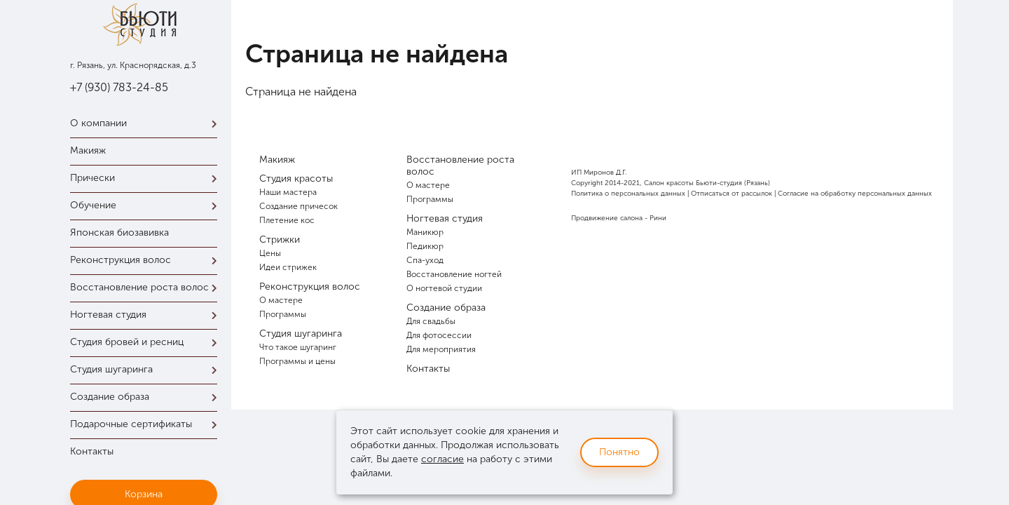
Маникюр (425, 232)
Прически (147, 178)
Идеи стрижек (288, 267)
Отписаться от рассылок (731, 193)
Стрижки (279, 239)
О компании (147, 123)
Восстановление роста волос (147, 287)
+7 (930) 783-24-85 (119, 87)
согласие (442, 459)
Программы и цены (297, 361)
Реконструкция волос (147, 260)
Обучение (147, 205)
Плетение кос (287, 220)
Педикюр (425, 246)
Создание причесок (298, 206)
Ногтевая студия (147, 315)
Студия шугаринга (147, 369)
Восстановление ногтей (454, 274)
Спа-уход (425, 260)
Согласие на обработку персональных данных (855, 193)
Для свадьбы (430, 321)
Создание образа (147, 397)
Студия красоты (296, 178)
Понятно (619, 452)
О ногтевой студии (444, 288)
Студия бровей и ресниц (147, 342)
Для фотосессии (439, 335)
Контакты (92, 451)
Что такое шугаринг (297, 347)
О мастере (281, 300)
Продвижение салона (607, 218)
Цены (270, 253)
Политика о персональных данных (628, 193)
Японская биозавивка (119, 232)
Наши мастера (288, 192)
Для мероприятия (441, 349)
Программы (282, 314)
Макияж (88, 150)
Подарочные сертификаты (147, 424)
